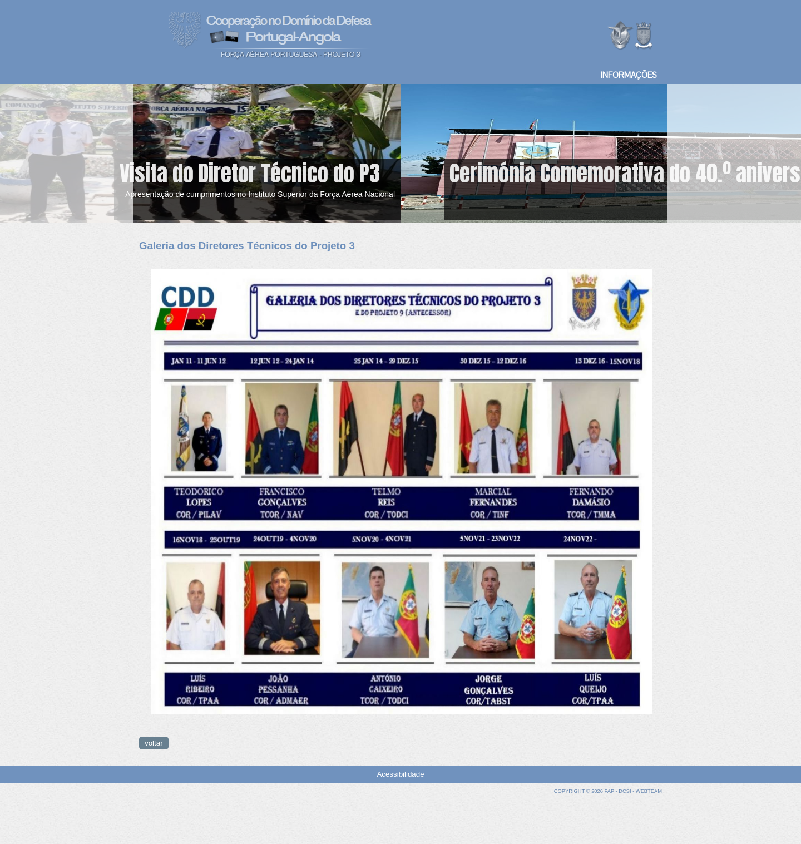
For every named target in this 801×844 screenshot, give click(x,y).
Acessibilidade (400, 774)
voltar (154, 743)
